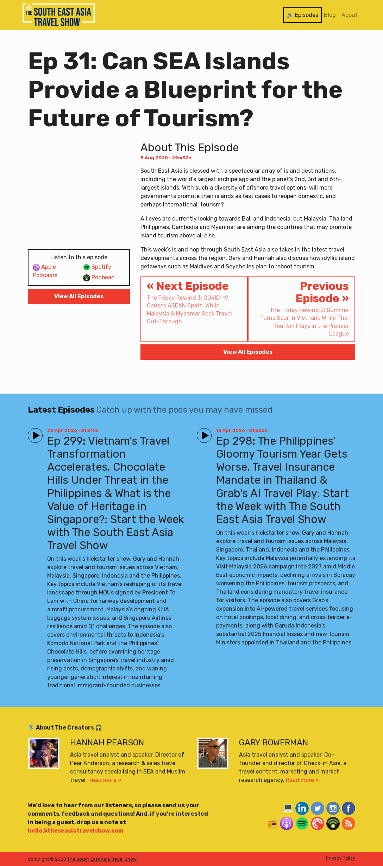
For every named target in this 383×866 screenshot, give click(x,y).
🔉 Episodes (302, 15)
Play (33, 432)
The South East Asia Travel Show (102, 859)
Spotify (97, 267)
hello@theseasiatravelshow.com (76, 830)
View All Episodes (78, 296)
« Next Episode (194, 302)
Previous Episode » (301, 308)
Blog (330, 15)
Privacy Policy (340, 858)
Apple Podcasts (45, 271)
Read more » (104, 780)
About (349, 15)
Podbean (99, 277)
